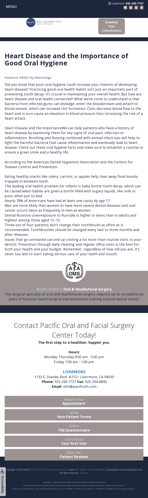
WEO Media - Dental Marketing (90, 469)
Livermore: (125, 3)
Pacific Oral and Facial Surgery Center (49, 469)
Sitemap (84, 473)
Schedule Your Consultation (111, 26)
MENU (11, 6)
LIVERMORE (74, 371)
